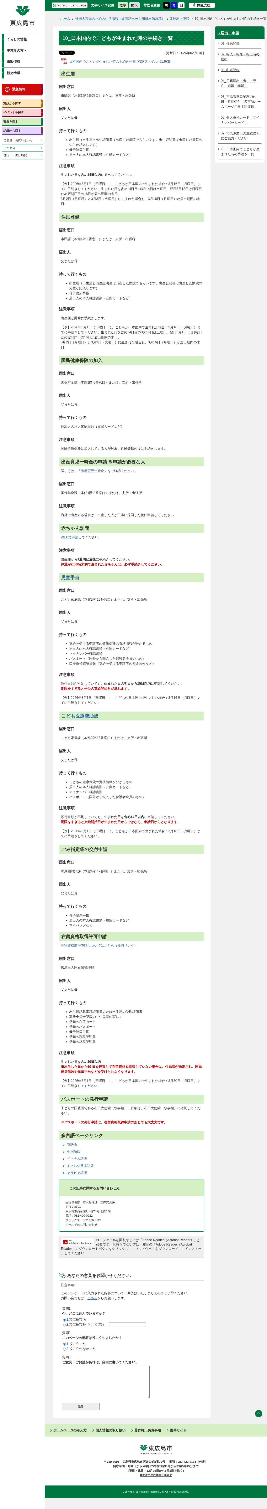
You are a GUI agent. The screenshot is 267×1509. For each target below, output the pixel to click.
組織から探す (12, 130)
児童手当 (70, 577)
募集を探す (10, 121)
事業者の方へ (17, 50)
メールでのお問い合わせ (81, 1224)
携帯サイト (178, 1436)
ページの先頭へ (259, 1420)
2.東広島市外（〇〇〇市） (84, 1324)
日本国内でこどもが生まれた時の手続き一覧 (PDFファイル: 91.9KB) (120, 61)
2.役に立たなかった (79, 1349)
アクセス (9, 147)
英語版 (72, 1144)
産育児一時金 (94, 471)
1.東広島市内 (74, 1319)
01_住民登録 (230, 43)
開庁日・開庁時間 (15, 155)
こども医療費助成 (79, 716)
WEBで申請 (69, 537)
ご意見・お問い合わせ (18, 140)
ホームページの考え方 (70, 1436)
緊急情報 (18, 89)
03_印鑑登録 (230, 70)
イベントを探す (13, 112)
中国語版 (73, 1151)
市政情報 (13, 61)
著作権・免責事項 (147, 1436)
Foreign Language (71, 5)
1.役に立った (74, 1344)
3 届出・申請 (179, 18)
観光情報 (13, 73)
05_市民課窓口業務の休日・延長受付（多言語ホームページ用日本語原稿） (241, 101)
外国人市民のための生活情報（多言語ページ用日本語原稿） (120, 18)
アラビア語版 (77, 1173)
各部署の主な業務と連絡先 (156, 1481)
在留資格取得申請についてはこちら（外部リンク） (99, 945)
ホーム (65, 18)
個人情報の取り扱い (111, 1436)
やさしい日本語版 (80, 1165)
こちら (92, 1298)
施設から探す (12, 103)
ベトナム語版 (77, 1158)
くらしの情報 (17, 39)
